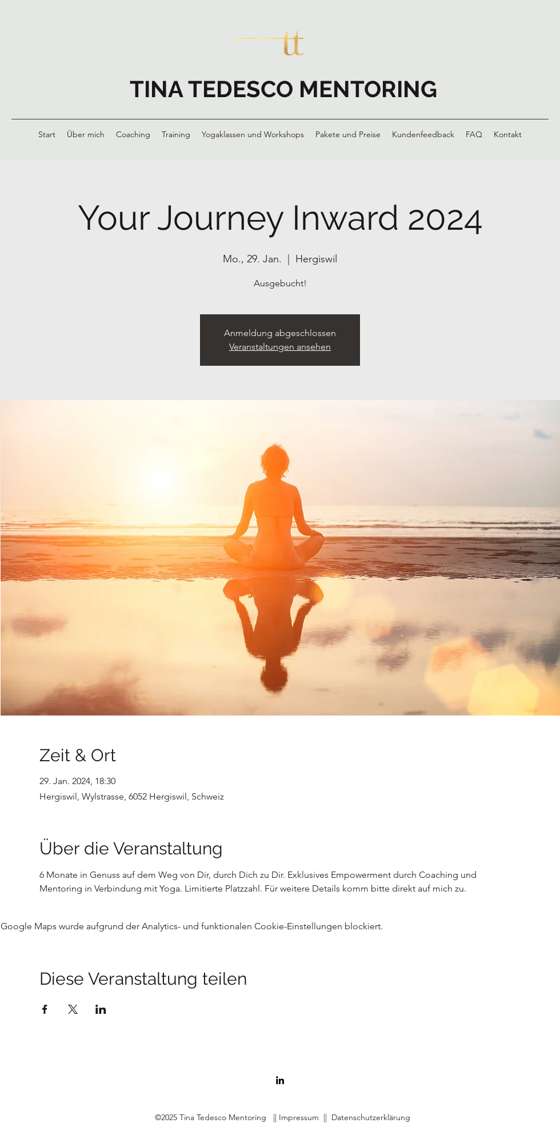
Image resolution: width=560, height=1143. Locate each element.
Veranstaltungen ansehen (280, 346)
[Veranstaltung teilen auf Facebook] (44, 1009)
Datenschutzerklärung (370, 1117)
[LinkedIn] (280, 1080)
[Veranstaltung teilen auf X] (72, 1009)
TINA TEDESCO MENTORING (283, 88)
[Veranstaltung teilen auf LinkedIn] (100, 1009)
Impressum (299, 1117)
